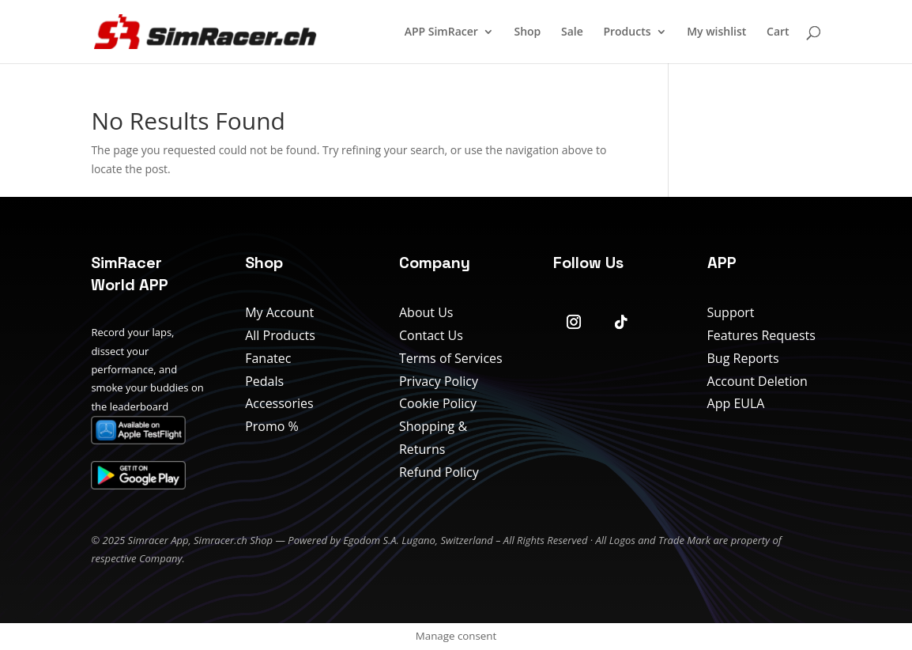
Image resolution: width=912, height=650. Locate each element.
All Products (280, 335)
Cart (778, 32)
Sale (572, 32)
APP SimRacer (441, 32)
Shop (527, 32)
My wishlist (716, 32)
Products (626, 32)
